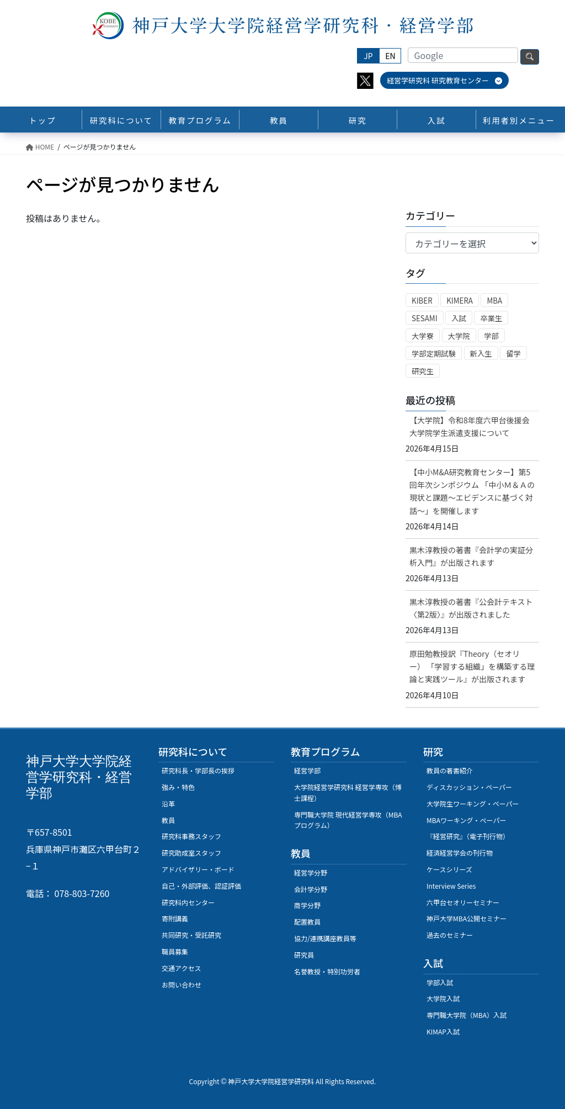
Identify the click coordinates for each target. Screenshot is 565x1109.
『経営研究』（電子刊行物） (468, 836)
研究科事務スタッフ (191, 836)
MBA (494, 300)
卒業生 (491, 318)
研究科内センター (188, 902)
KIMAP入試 (443, 1031)
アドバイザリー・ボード (198, 869)
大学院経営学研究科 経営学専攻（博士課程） (348, 792)
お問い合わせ (181, 984)
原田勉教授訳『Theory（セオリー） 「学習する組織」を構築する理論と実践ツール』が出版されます (472, 666)
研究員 (304, 954)
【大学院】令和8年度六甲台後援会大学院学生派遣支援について (469, 426)
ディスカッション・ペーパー (469, 787)
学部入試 (440, 982)
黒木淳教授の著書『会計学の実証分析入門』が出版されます (471, 556)
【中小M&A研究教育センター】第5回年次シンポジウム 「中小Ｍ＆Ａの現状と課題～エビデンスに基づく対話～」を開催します (472, 491)
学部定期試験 (434, 353)
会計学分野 (310, 889)
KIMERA (459, 300)
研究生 (423, 371)
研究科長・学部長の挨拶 (198, 770)
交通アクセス (181, 968)
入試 (458, 318)
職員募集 (175, 951)
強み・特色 (178, 787)
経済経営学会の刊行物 (460, 852)
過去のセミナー (450, 935)
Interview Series (451, 885)
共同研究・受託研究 (191, 935)
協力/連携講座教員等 (325, 938)
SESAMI (425, 318)
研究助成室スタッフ (191, 852)
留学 (513, 353)
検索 (529, 57)
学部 (491, 336)
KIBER (422, 300)
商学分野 (307, 905)
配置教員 (307, 921)
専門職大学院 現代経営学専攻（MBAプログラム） (348, 820)
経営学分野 (310, 872)
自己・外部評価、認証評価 (201, 885)
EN (390, 55)
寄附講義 (175, 918)
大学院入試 (443, 998)
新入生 (481, 353)
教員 (168, 820)
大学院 (459, 336)
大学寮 (423, 336)
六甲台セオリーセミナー (463, 902)
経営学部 (307, 770)
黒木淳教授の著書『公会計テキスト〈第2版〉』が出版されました (471, 608)
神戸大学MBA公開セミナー (467, 918)
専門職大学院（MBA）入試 (467, 1015)
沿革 (168, 803)
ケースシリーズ (449, 869)
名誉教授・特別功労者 (327, 971)
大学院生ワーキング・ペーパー (473, 803)
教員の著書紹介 (450, 770)
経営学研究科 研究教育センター (444, 80)
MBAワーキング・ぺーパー (466, 820)
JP (368, 55)
